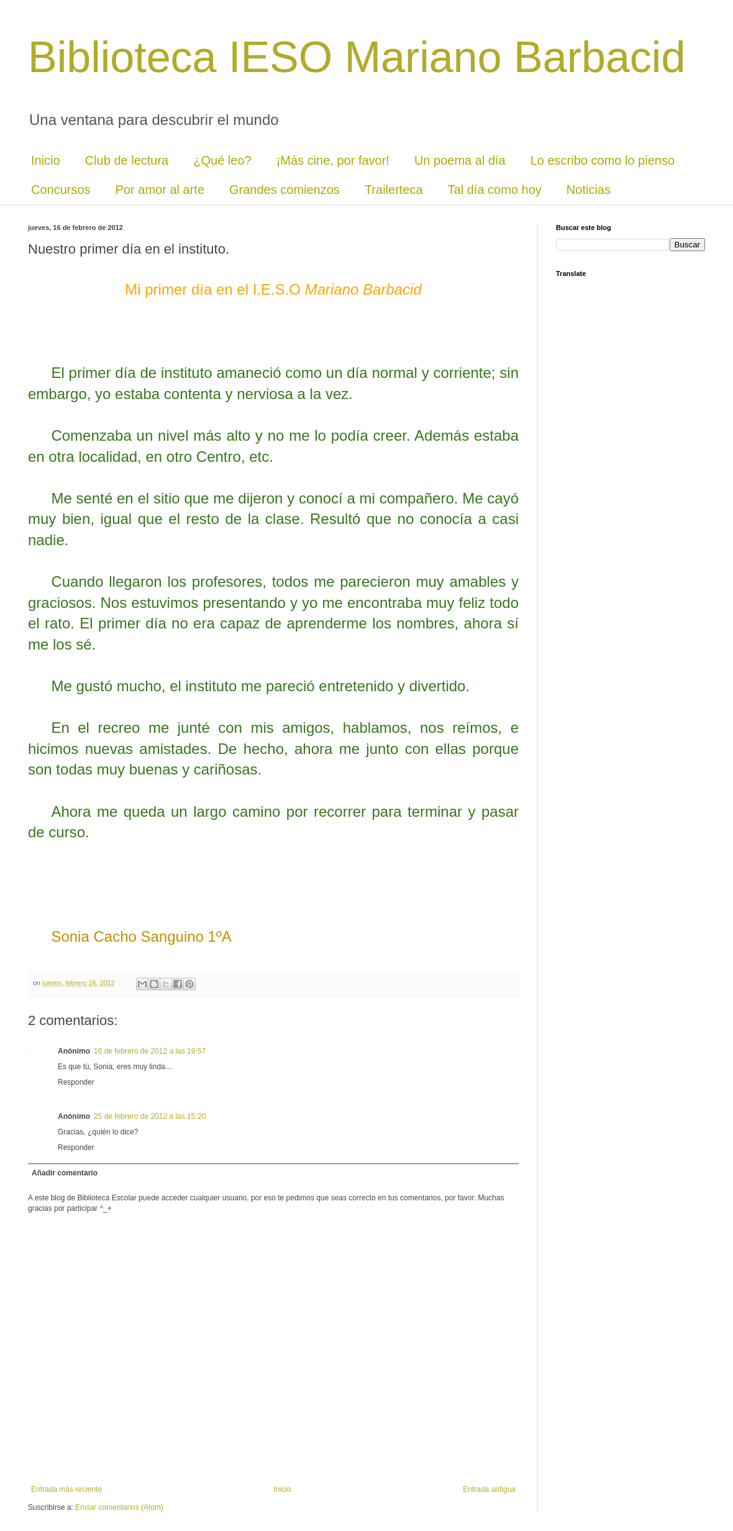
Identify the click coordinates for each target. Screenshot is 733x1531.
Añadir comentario (65, 1173)
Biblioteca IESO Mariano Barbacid (356, 57)
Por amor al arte (160, 189)
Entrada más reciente (66, 1489)
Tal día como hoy (495, 189)
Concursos (61, 189)
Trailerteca (394, 189)
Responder (76, 1082)
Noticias (589, 189)
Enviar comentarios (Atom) (119, 1507)
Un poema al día (460, 160)
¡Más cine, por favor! (332, 160)
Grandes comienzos (284, 189)
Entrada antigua (489, 1489)
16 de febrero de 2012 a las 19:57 (150, 1051)
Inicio (45, 160)
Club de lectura (127, 160)
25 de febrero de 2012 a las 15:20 (150, 1116)
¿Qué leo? (222, 160)
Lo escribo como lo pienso (602, 160)
